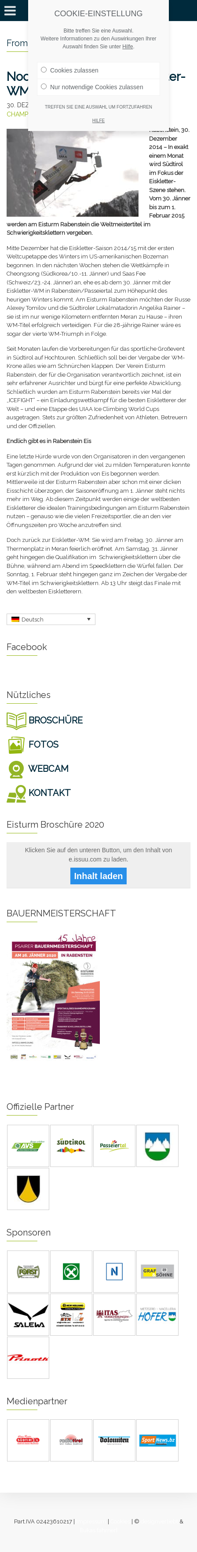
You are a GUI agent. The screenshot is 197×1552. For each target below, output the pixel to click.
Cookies (120, 1521)
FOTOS (32, 744)
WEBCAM (38, 768)
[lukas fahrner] (98, 1530)
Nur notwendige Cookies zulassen (92, 87)
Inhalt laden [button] (98, 876)
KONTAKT (39, 793)
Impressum (91, 1521)
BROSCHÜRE (45, 720)
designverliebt (159, 1521)
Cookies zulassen (69, 70)
